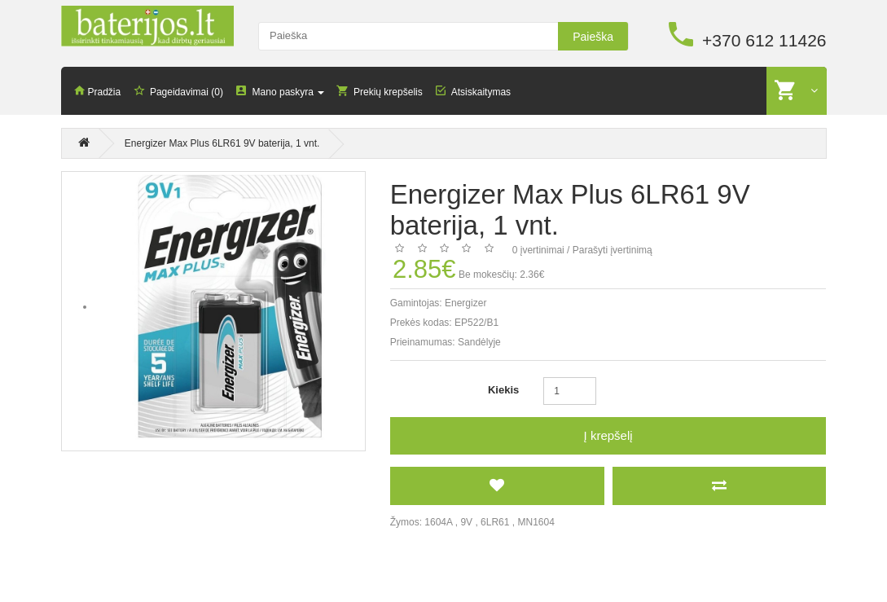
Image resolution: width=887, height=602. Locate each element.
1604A (438, 521)
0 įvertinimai (538, 249)
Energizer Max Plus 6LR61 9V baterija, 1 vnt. (222, 143)
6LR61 (495, 521)
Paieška (593, 36)
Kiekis (503, 389)
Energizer (465, 302)
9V (466, 521)
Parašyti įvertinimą (612, 249)
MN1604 (535, 521)
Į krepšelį (608, 435)
